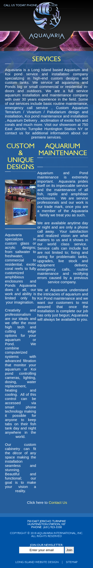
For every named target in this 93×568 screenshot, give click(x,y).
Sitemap (72, 562)
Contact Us (58, 502)
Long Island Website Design (37, 562)
